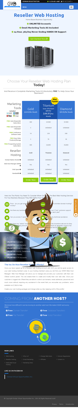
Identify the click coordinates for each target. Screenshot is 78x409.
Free (8, 121)
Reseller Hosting (11, 359)
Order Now (31, 180)
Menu (25, 7)
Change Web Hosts (46, 356)
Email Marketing (28, 359)
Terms (61, 404)
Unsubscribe (70, 404)
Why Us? (26, 356)
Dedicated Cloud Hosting (11, 363)
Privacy (54, 404)
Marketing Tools (28, 362)
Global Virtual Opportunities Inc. (20, 377)
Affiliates (43, 359)
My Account (66, 1)
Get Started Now (39, 39)
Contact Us (61, 359)
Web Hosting (10, 356)
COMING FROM (36, 298)
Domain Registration (31, 1)
